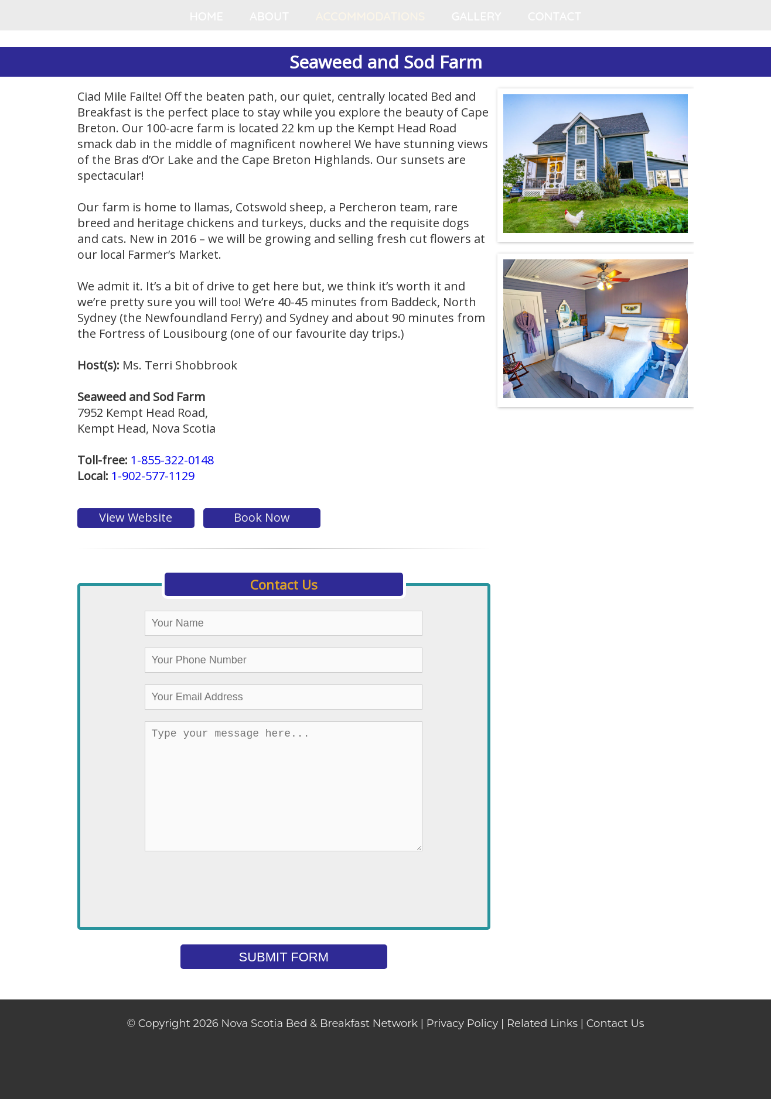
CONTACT (555, 16)
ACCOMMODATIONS (370, 16)
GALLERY (477, 16)
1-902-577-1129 (153, 476)
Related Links (542, 1046)
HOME (206, 16)
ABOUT (269, 16)
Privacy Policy (462, 1046)
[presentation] (309, 913)
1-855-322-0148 (172, 460)
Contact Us (615, 1046)
